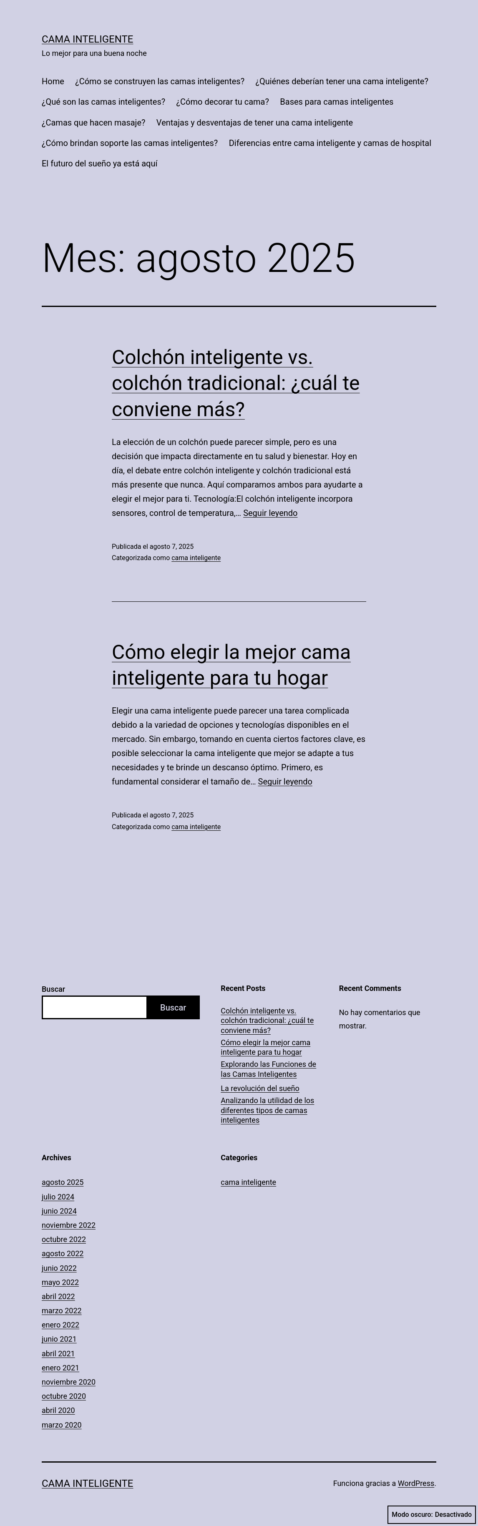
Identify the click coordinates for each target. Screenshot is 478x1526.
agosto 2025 (62, 1182)
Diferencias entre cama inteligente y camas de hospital (330, 143)
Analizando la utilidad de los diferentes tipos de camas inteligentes (267, 1110)
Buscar (53, 989)
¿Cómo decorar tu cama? (222, 102)
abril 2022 (58, 1296)
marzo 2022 (62, 1310)
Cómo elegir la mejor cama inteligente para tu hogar (265, 1047)
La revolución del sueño (260, 1088)
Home (53, 81)
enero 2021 (60, 1367)
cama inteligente (196, 558)
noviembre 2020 (69, 1382)
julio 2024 (58, 1196)
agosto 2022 (62, 1253)
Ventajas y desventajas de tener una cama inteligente (254, 123)
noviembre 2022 (69, 1225)
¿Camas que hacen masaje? (93, 123)
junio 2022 (59, 1268)
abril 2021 (58, 1353)
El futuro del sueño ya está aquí (99, 163)
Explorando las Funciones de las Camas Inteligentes (268, 1069)
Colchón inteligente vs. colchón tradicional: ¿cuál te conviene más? (236, 383)
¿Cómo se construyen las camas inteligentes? (159, 81)
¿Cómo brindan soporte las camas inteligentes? (130, 143)
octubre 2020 (64, 1396)
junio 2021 (59, 1339)
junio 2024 (59, 1211)
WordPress (416, 1483)
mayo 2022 (60, 1282)
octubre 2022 (64, 1239)
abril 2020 (58, 1410)
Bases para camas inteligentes (336, 102)
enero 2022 (60, 1324)
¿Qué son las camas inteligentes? (103, 102)
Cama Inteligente (87, 39)
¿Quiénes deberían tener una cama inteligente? (341, 81)
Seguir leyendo (270, 513)
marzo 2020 (62, 1424)
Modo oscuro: (432, 1515)
